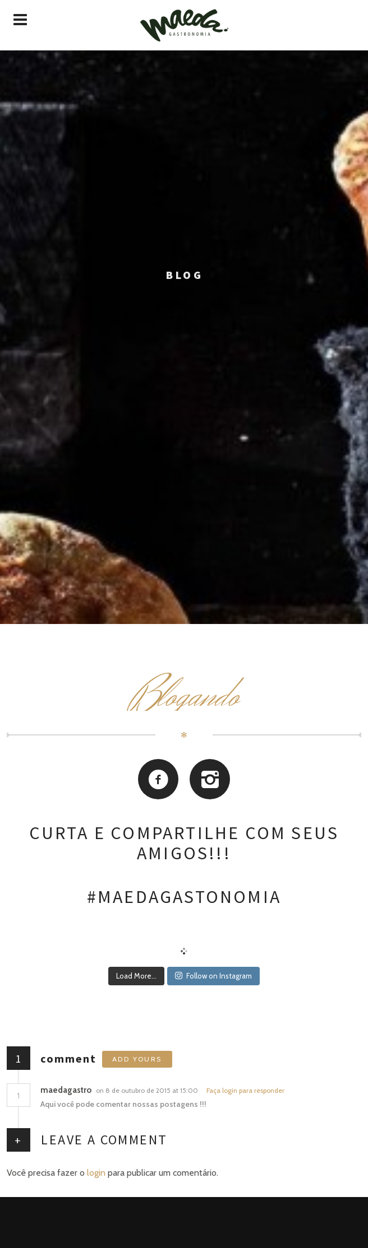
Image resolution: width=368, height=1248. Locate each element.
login (96, 1172)
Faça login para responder (245, 1090)
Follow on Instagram (213, 975)
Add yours (137, 1059)
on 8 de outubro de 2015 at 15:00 (148, 1090)
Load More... (136, 975)
